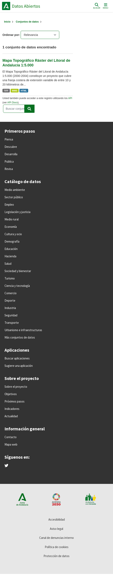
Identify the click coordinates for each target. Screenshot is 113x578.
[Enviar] (29, 109)
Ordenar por (10, 34)
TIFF (6, 90)
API (70, 98)
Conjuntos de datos (27, 21)
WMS (14, 90)
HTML (24, 90)
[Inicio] (7, 21)
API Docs (12, 102)
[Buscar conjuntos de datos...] (19, 109)
